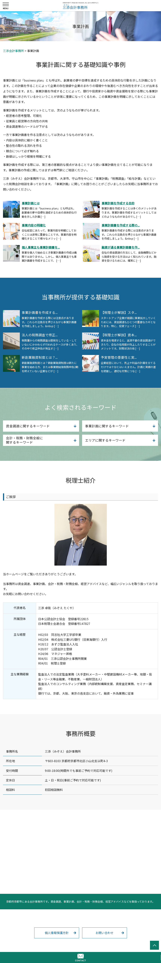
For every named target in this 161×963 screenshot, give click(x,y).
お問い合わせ (105, 932)
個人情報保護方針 (57, 932)
